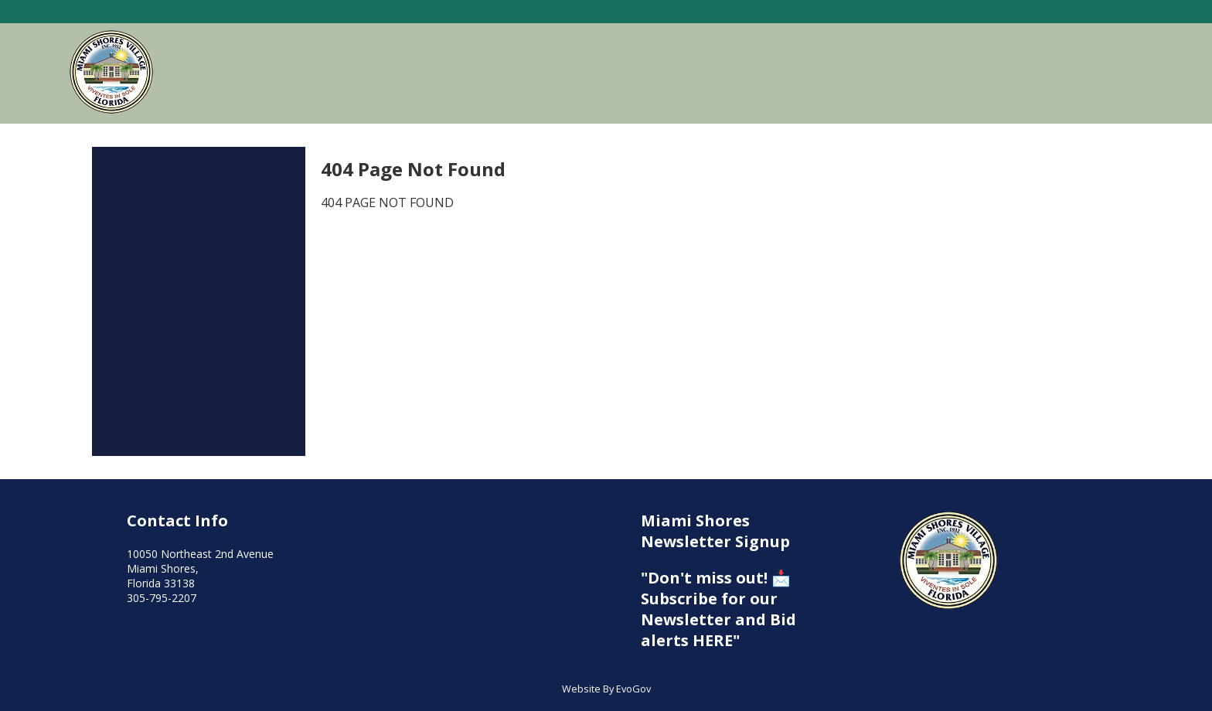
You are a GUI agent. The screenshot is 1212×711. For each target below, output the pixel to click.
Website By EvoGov (606, 689)
